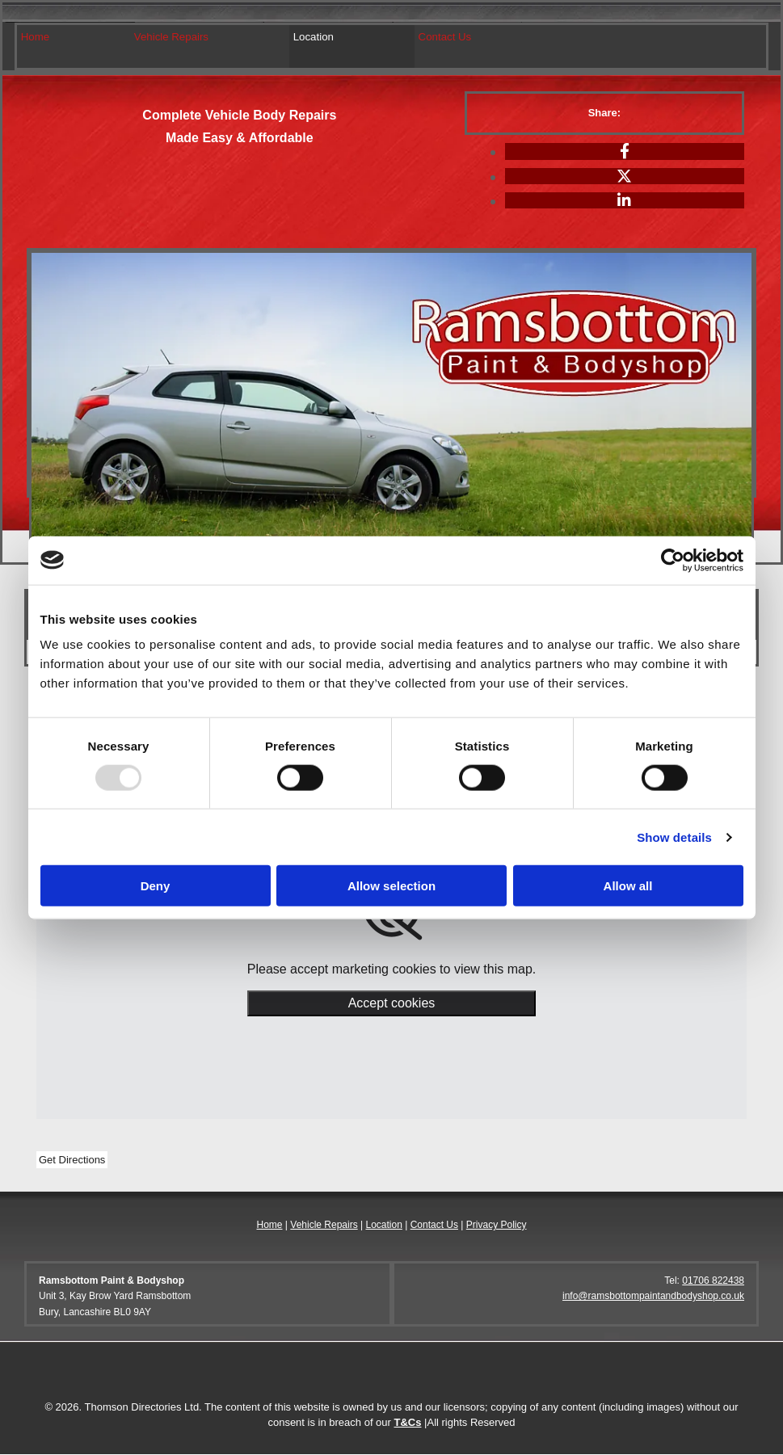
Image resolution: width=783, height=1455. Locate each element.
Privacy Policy (496, 1225)
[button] (71, 1160)
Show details (674, 836)
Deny (155, 886)
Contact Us (442, 37)
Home (35, 37)
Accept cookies (392, 1004)
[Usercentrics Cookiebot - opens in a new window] (672, 560)
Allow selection (391, 886)
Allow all (628, 886)
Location (311, 37)
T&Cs (408, 1423)
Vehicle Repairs (170, 37)
